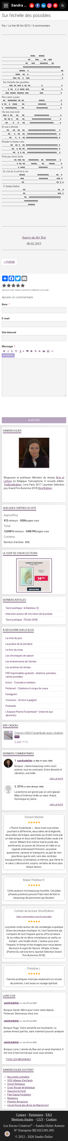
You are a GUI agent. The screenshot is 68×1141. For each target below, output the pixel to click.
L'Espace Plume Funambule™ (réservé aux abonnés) (29, 713)
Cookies (51, 1119)
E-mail (5, 318)
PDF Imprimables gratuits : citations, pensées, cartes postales (31, 675)
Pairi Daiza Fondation (19, 1094)
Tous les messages (18, 1059)
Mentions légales (22, 1119)
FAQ (49, 1115)
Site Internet (9, 332)
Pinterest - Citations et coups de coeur (27, 688)
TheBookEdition (13, 484)
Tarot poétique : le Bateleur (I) (22, 608)
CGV (40, 1119)
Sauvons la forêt (16, 1091)
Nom (4, 304)
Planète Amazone (17, 1101)
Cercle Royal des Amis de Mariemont (28, 1105)
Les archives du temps (18, 667)
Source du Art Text (34, 237)
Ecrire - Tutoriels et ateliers (21, 682)
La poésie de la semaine (19, 644)
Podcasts (11, 705)
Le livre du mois (14, 649)
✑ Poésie (9, 262)
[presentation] (29, 407)
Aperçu (8, 355)
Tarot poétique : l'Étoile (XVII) (22, 619)
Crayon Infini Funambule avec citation (38, 733)
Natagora (12, 1098)
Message (7, 346)
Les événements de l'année (21, 661)
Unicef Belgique (16, 1084)
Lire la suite (56, 779)
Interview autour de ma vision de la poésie (29, 613)
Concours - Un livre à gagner (21, 700)
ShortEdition (45, 488)
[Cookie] (7, 1134)
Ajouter (34, 420)
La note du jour (14, 638)
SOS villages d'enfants (20, 1080)
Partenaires (36, 1115)
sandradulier (24, 760)
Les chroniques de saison (20, 655)
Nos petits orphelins (18, 1077)
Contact (21, 1115)
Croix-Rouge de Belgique (21, 1087)
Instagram (11, 694)
